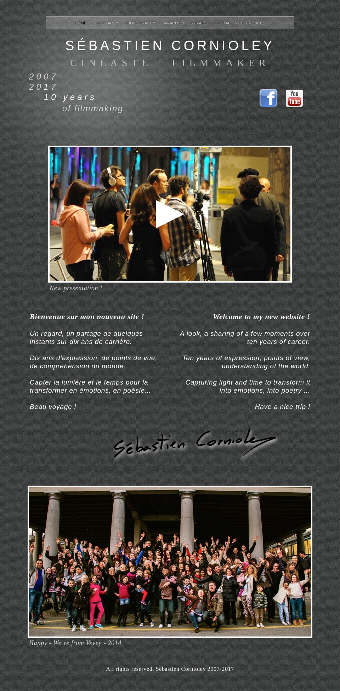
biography (107, 23)
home (81, 23)
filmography (141, 23)
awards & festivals (185, 23)
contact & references (240, 23)
